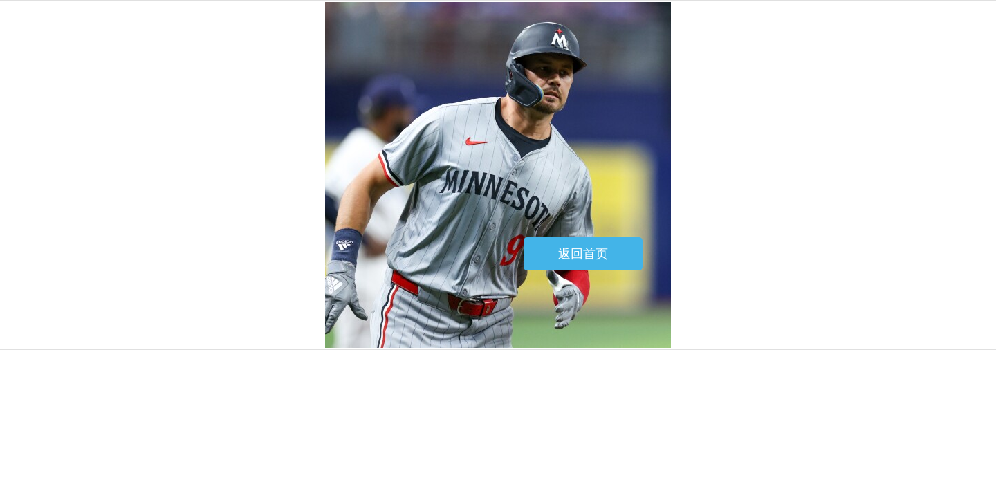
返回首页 (583, 254)
